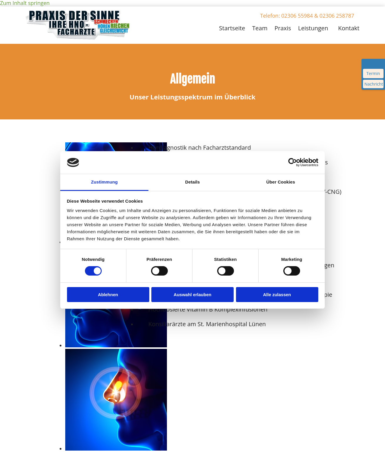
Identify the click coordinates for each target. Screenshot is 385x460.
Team (259, 28)
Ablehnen (108, 294)
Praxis (282, 28)
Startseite (232, 28)
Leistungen (313, 28)
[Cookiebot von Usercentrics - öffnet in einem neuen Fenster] (292, 162)
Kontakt (348, 28)
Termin (373, 73)
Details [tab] (192, 181)
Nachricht (373, 84)
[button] (307, 15)
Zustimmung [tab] (104, 181)
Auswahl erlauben (192, 294)
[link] (312, 27)
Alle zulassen (277, 294)
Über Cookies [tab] (280, 181)
